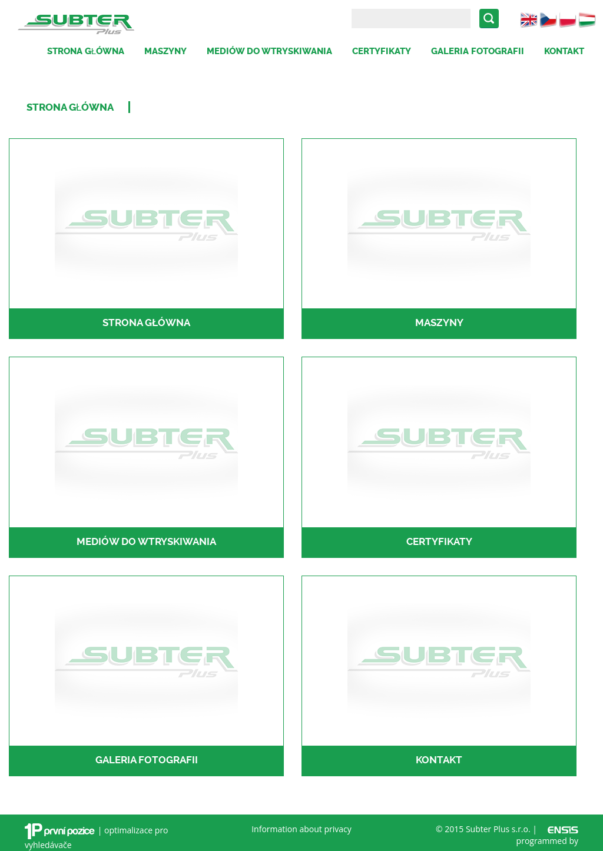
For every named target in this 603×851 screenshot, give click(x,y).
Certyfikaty (381, 51)
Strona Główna (70, 107)
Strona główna (85, 51)
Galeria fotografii (477, 51)
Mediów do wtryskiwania (269, 51)
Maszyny (165, 51)
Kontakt (564, 51)
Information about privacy (301, 829)
